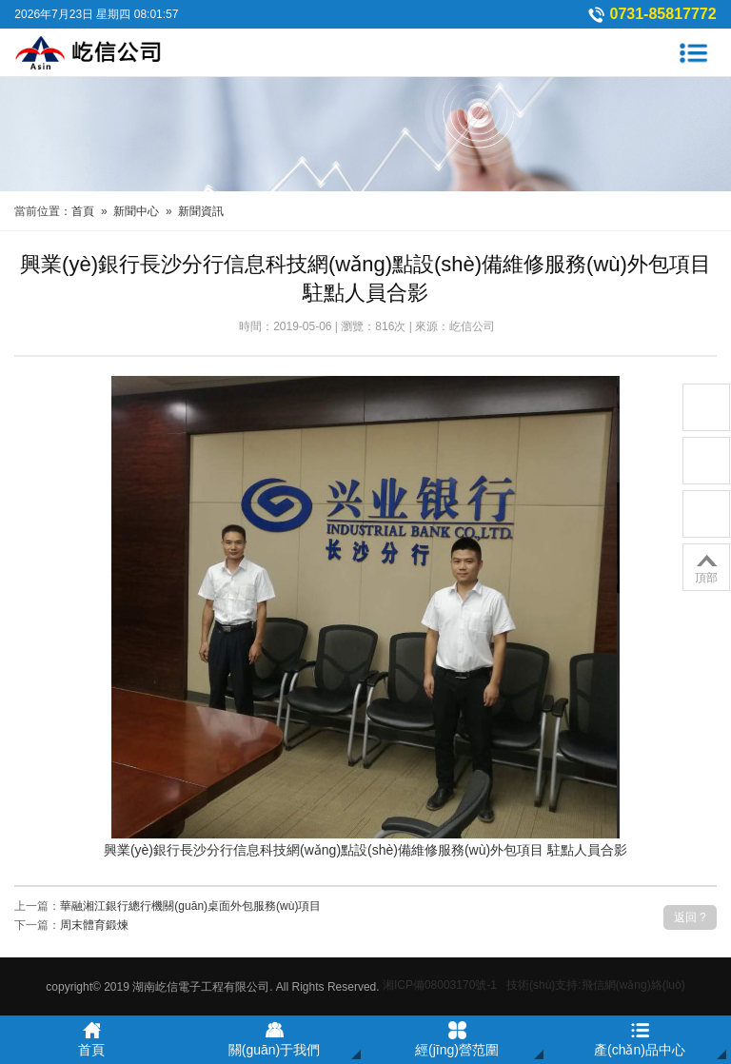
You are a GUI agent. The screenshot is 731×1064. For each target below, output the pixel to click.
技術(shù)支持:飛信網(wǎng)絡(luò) (595, 985)
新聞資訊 (201, 211)
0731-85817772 (663, 14)
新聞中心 (136, 211)
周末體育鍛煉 (94, 925)
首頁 (82, 211)
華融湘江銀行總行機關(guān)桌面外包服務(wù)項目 (190, 906)
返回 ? (690, 917)
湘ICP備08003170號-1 (440, 985)
